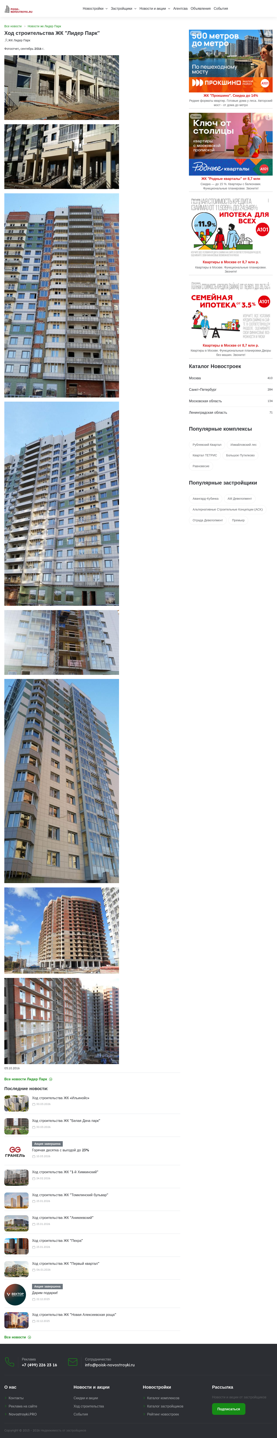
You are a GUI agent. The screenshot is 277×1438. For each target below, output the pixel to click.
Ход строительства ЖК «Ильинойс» (60, 1098)
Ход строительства (89, 1406)
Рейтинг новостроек (163, 1414)
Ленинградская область (208, 412)
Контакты (16, 1398)
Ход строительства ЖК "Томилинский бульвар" (70, 1195)
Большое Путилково (240, 455)
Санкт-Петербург (202, 389)
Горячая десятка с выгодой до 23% (60, 1150)
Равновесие (201, 466)
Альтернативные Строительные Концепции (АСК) (228, 509)
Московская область (205, 401)
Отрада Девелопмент (208, 520)
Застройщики (121, 8)
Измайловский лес (243, 445)
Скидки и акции (86, 1398)
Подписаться (228, 1409)
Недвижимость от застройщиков (63, 1430)
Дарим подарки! (45, 1293)
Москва (195, 378)
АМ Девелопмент (240, 499)
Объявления (201, 8)
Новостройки (93, 8)
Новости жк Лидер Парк (44, 26)
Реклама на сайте (23, 1406)
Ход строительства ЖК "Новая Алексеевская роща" (74, 1314)
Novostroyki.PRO (23, 1414)
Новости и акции (153, 8)
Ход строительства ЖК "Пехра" (57, 1240)
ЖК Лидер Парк (19, 40)
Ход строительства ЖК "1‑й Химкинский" (65, 1172)
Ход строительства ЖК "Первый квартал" (65, 1263)
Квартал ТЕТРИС (205, 455)
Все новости (13, 26)
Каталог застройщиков (165, 1406)
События (221, 8)
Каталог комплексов (163, 1398)
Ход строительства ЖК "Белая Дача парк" (66, 1120)
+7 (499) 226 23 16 (39, 1364)
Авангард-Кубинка (205, 499)
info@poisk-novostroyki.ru (110, 1364)
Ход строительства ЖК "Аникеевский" (62, 1217)
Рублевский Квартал (207, 445)
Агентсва (180, 8)
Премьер (238, 520)
